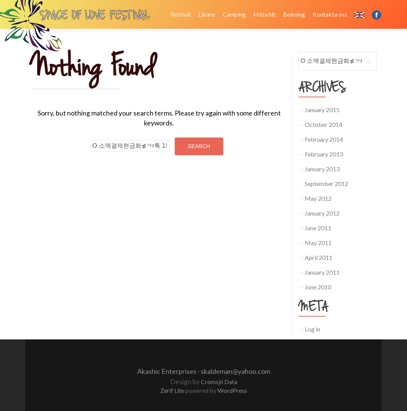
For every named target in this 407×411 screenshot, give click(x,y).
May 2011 (318, 242)
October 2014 (323, 124)
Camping (234, 14)
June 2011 (318, 227)
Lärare (206, 14)
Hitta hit (265, 14)
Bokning (294, 14)
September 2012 (326, 183)
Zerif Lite (172, 390)
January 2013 (322, 168)
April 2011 (318, 257)
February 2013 (324, 154)
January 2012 (322, 213)
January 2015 (322, 109)
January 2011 (322, 272)
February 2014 (324, 139)
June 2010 (318, 287)
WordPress (231, 390)
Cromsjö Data (219, 381)
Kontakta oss (330, 14)
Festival (181, 14)
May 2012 (318, 198)
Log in (312, 329)
